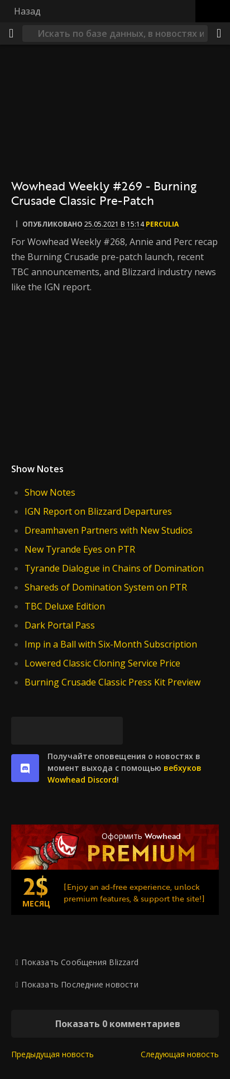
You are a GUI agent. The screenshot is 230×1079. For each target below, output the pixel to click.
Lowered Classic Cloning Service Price (102, 663)
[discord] (25, 768)
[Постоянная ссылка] (109, 731)
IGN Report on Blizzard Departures (98, 511)
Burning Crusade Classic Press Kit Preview (112, 682)
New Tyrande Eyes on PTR (80, 549)
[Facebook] (53, 731)
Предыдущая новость (52, 1054)
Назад (27, 11)
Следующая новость (180, 1054)
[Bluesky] (25, 731)
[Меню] (11, 33)
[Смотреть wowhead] (115, 368)
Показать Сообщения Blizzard (79, 962)
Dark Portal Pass (60, 625)
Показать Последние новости (79, 984)
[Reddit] (81, 731)
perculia (162, 224)
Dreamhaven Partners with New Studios (109, 530)
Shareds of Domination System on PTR (106, 587)
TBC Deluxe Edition (65, 606)
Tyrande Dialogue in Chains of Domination (114, 568)
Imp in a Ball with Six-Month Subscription (111, 644)
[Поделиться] (219, 33)
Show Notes (50, 492)
